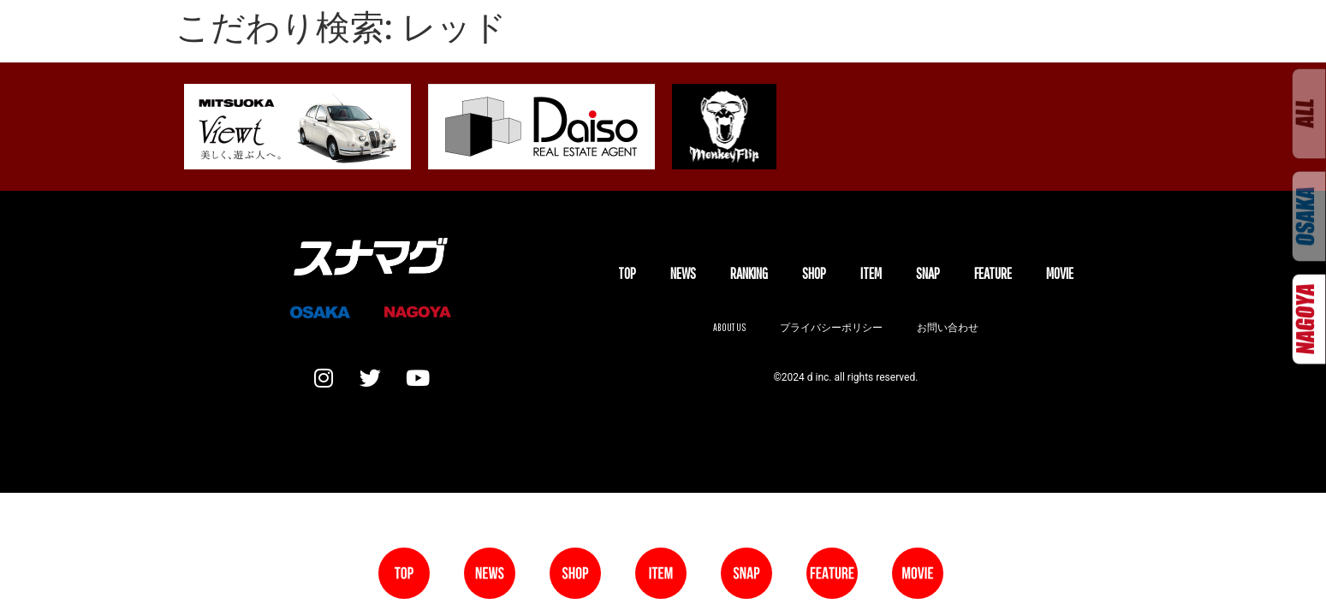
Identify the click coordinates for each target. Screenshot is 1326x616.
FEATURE (993, 273)
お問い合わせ (947, 327)
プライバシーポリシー (831, 327)
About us (729, 327)
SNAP (928, 273)
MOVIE (1059, 273)
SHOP (814, 273)
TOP (627, 273)
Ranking (749, 273)
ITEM (871, 273)
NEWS (683, 273)
